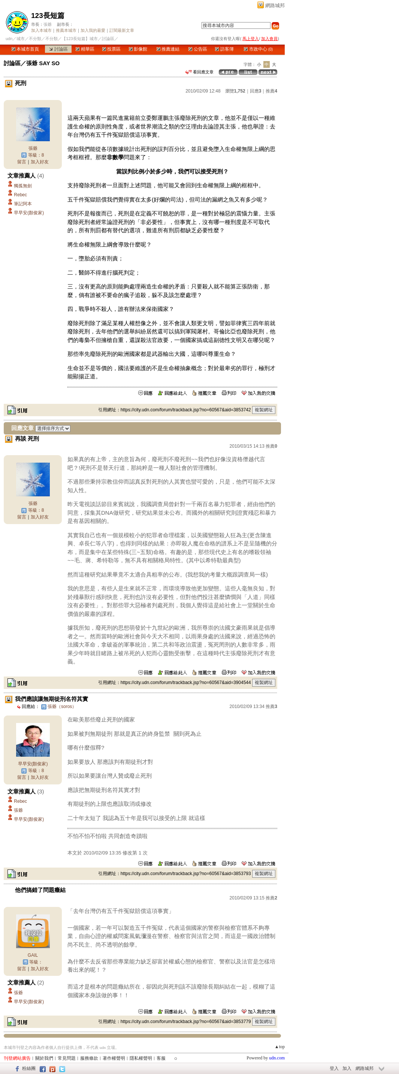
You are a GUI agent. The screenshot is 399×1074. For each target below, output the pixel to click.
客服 (161, 1058)
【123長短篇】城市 (79, 38)
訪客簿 (224, 49)
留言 (21, 161)
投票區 (111, 49)
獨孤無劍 (23, 185)
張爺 (47, 24)
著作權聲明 (114, 1058)
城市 (20, 38)
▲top (280, 1046)
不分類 (35, 38)
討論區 (58, 49)
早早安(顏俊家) (29, 212)
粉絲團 (29, 1068)
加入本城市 (41, 30)
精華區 (85, 49)
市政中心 (258, 49)
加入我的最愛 (93, 30)
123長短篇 (47, 15)
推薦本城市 (66, 30)
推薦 (271, 91)
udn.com (277, 1058)
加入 (346, 1068)
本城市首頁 (25, 49)
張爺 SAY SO (43, 63)
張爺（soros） (62, 706)
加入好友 (40, 161)
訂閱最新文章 (121, 30)
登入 (334, 1068)
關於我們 (44, 1058)
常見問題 (67, 1058)
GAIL (33, 955)
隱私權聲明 (141, 1058)
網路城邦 (275, 5)
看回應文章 (199, 72)
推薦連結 (168, 49)
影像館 (138, 49)
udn (9, 38)
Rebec (20, 194)
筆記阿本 (23, 203)
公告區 (197, 49)
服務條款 (89, 1058)
